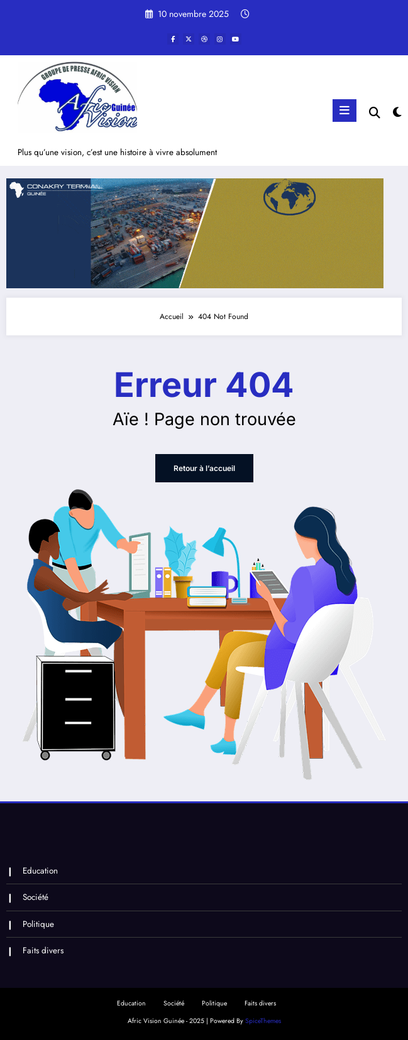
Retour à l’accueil (204, 468)
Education (40, 871)
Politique (38, 924)
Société (35, 897)
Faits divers (43, 950)
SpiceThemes (263, 1021)
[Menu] (344, 110)
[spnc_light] (396, 112)
